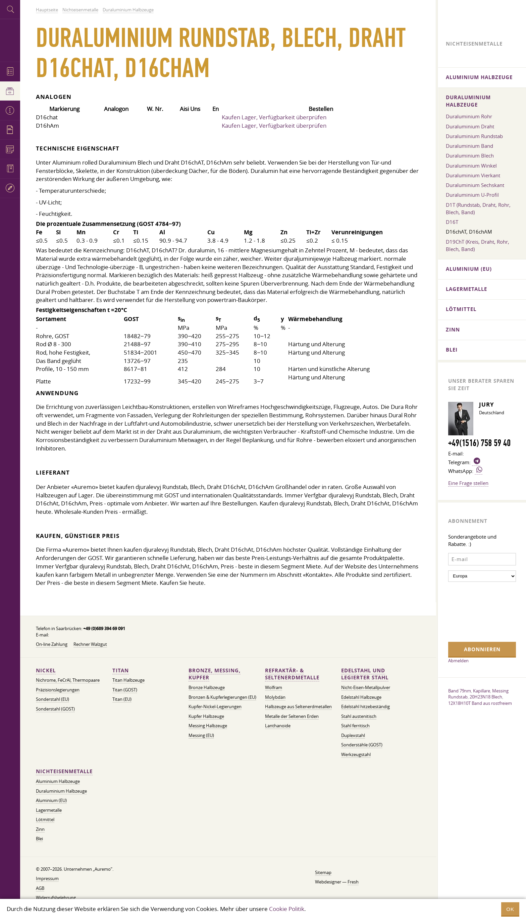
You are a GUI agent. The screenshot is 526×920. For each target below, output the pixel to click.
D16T (452, 222)
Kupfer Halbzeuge (206, 716)
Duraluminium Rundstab (474, 136)
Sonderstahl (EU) (52, 699)
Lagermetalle (49, 810)
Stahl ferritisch (355, 726)
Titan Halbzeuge (128, 680)
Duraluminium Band (469, 145)
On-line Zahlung (51, 644)
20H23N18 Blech (486, 697)
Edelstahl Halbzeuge (361, 697)
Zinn (40, 829)
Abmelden (458, 661)
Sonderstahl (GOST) (55, 709)
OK (510, 909)
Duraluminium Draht (470, 126)
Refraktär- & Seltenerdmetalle (292, 674)
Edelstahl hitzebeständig (365, 707)
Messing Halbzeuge (208, 726)
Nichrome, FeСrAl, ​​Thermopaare (68, 680)
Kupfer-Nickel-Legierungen (215, 707)
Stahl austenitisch (358, 716)
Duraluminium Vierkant (473, 175)
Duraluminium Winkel (471, 165)
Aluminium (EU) (51, 800)
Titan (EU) (122, 699)
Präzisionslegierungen (58, 690)
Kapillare (481, 691)
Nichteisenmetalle (64, 771)
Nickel (46, 670)
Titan (120, 670)
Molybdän (275, 697)
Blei (39, 839)
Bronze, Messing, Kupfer (215, 674)
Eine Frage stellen (468, 483)
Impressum (47, 878)
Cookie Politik (286, 909)
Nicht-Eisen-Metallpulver (365, 687)
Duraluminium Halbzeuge (61, 791)
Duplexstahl (353, 735)
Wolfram (273, 687)
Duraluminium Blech (470, 155)
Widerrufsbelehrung (56, 898)
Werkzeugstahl (356, 754)
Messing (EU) (201, 735)
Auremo (10, 39)
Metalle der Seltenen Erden (292, 716)
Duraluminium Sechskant (475, 185)
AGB (40, 888)
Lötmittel (45, 819)
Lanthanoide (278, 726)
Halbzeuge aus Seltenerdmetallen (298, 707)
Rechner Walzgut (90, 644)
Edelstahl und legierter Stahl (364, 674)
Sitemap (323, 872)
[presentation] (475, 611)
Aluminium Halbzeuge (58, 781)
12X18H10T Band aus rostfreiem (480, 703)
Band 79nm (459, 691)
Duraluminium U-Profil (472, 194)
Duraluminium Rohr (469, 116)
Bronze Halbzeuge (207, 687)
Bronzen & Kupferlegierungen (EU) (222, 697)
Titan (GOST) (124, 690)
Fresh (353, 882)
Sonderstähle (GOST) (361, 745)
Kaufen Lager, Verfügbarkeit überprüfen (274, 117)
